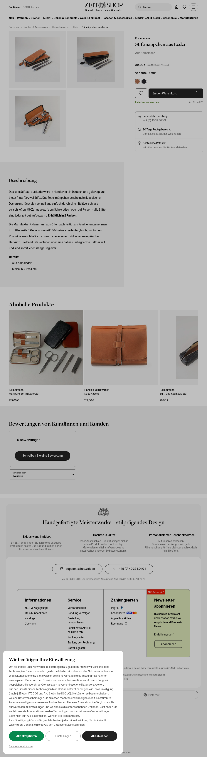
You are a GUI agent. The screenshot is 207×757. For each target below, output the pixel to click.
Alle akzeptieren (26, 736)
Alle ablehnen (99, 736)
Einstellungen (63, 736)
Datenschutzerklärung (21, 746)
